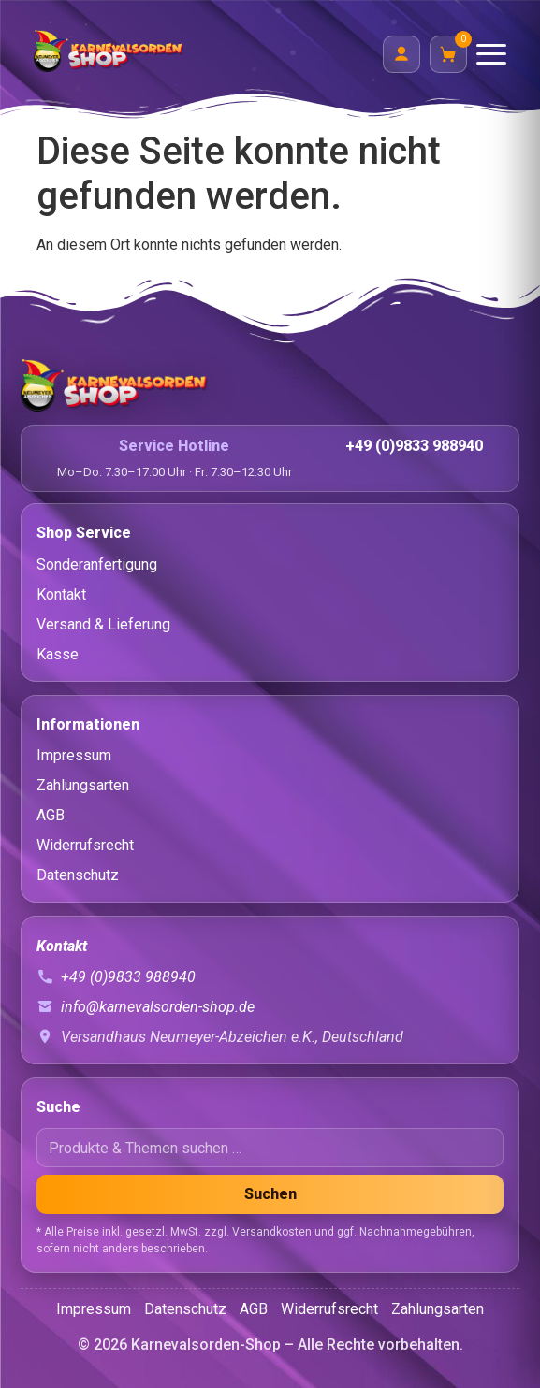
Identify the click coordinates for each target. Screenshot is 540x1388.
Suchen (270, 1194)
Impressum (73, 755)
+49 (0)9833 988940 (414, 446)
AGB (50, 815)
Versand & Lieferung (103, 624)
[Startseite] (270, 385)
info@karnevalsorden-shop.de (158, 1007)
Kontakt (61, 594)
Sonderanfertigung (96, 564)
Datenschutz (77, 875)
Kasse (57, 654)
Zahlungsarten (82, 785)
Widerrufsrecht (85, 845)
